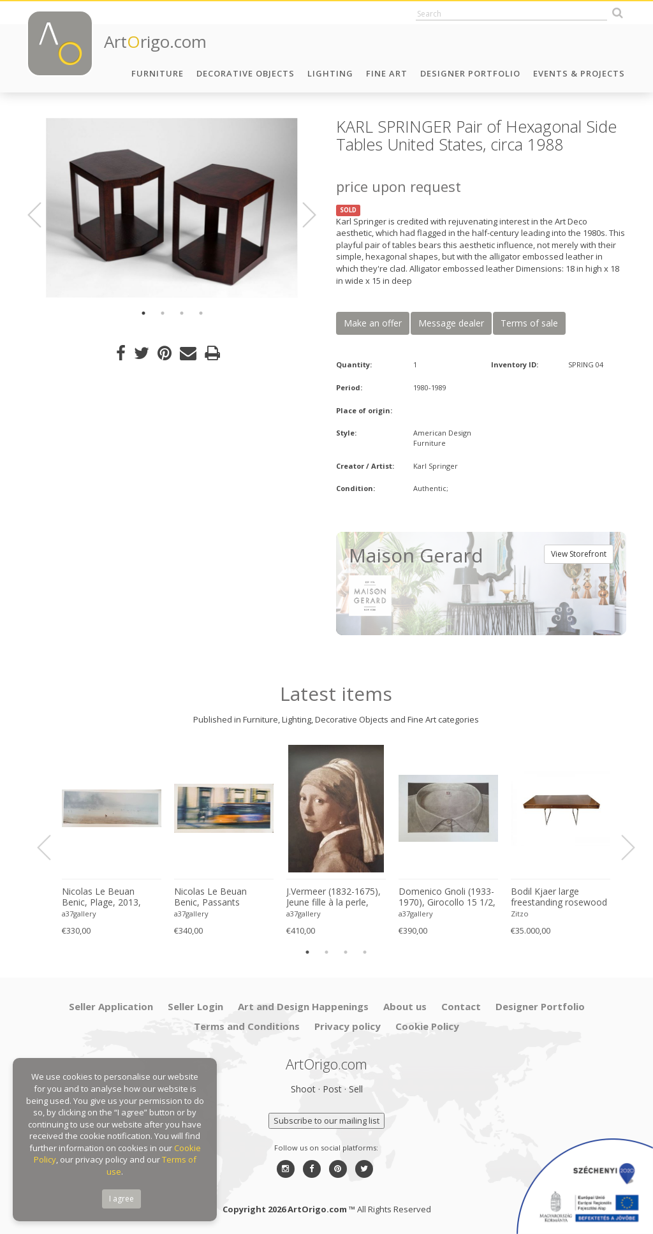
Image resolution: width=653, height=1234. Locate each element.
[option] (172, 208)
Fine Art (386, 73)
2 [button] (162, 313)
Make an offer (373, 323)
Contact (461, 1006)
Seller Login (195, 1006)
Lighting (330, 73)
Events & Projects (579, 73)
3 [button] (181, 313)
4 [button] (200, 313)
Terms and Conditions (247, 1026)
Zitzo (520, 913)
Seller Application (111, 1006)
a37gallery (79, 913)
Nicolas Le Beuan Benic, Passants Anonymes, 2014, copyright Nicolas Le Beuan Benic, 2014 (216, 897)
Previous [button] (42, 215)
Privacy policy (347, 1026)
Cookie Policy (427, 1026)
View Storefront (578, 553)
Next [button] (301, 215)
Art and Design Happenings (303, 1006)
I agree (121, 1198)
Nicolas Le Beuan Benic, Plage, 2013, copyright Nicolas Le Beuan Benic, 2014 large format (104, 897)
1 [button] (143, 313)
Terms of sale (529, 323)
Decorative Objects (245, 73)
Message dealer (451, 323)
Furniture (157, 73)
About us (405, 1006)
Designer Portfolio (470, 73)
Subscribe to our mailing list (326, 1120)
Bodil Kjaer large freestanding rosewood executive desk (559, 897)
